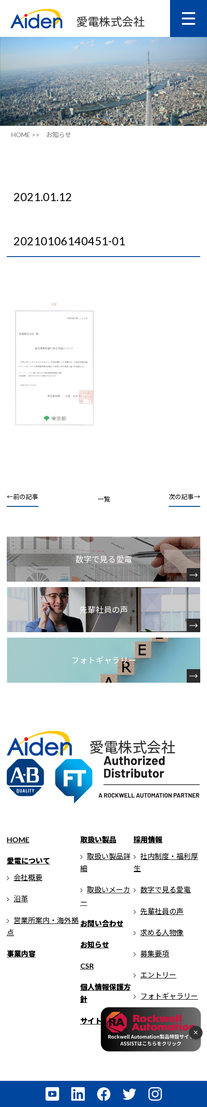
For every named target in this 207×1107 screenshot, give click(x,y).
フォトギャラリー (169, 996)
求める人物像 (162, 932)
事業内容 (21, 953)
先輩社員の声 (162, 911)
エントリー (158, 974)
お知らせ (94, 944)
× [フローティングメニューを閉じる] (195, 1032)
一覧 (103, 499)
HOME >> (25, 134)
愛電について (28, 860)
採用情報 (147, 839)
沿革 (21, 898)
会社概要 (28, 877)
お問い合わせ (102, 923)
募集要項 (154, 953)
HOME (18, 839)
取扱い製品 (98, 839)
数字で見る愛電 (165, 889)
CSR (87, 965)
